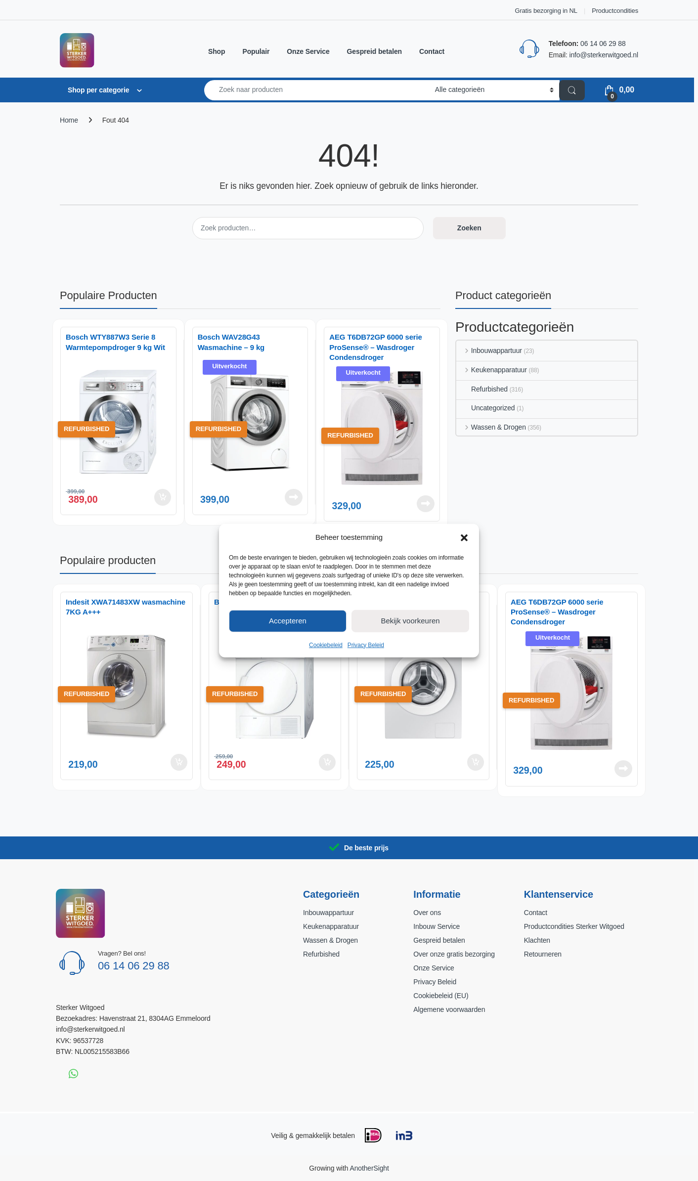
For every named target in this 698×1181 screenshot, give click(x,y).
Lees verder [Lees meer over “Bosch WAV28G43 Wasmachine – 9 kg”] (294, 497)
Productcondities (615, 10)
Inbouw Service (436, 926)
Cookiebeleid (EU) (440, 996)
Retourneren (543, 954)
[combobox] (317, 90)
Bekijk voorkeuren (410, 620)
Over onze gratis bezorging (453, 954)
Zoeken (469, 228)
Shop (216, 51)
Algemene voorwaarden (449, 1009)
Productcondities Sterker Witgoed (574, 926)
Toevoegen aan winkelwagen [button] (162, 497)
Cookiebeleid (326, 644)
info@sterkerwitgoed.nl (603, 55)
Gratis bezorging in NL (546, 10)
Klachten (537, 940)
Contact (431, 51)
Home (69, 120)
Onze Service (308, 51)
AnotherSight (369, 1168)
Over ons (427, 913)
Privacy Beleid (366, 644)
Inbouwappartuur (489, 350)
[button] (464, 537)
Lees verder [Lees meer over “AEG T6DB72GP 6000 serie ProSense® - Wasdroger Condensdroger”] (426, 503)
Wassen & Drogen (491, 427)
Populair (255, 51)
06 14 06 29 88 (602, 43)
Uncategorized (485, 408)
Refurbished (482, 389)
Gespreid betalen (374, 51)
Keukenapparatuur (491, 370)
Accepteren (287, 620)
